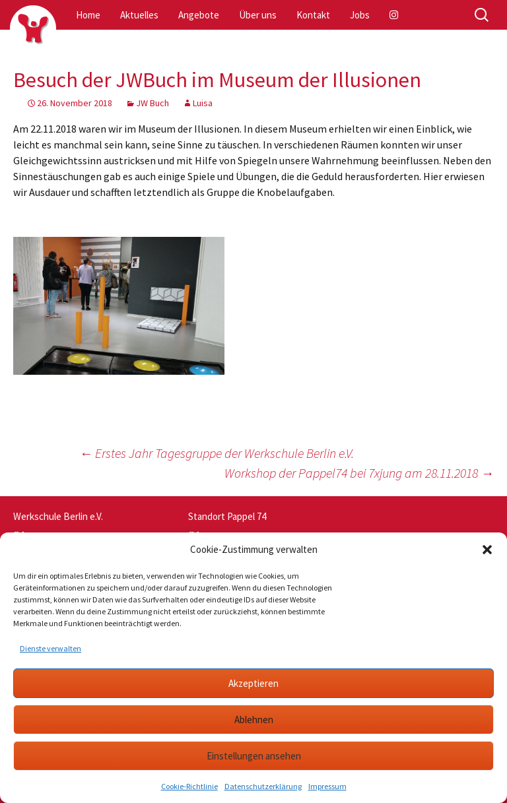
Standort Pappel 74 (227, 516)
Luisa (203, 103)
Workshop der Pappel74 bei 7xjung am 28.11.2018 (359, 473)
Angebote (198, 15)
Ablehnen (253, 719)
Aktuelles (139, 15)
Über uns (258, 15)
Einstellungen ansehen (254, 756)
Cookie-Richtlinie (189, 786)
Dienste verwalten (50, 648)
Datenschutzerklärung (263, 786)
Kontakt (313, 15)
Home (88, 15)
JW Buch (152, 103)
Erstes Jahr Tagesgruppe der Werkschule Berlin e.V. (216, 453)
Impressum (327, 786)
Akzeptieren (253, 683)
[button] (487, 549)
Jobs (360, 15)
